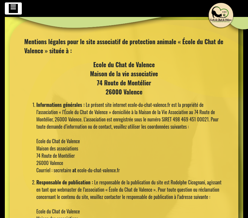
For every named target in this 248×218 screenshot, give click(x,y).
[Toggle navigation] (13, 8)
